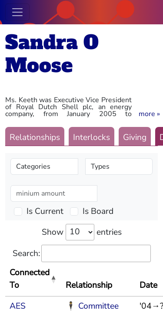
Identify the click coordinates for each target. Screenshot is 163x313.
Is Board (98, 211)
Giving (134, 137)
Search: (82, 254)
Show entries (82, 232)
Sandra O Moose (52, 54)
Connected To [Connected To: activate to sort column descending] (30, 279)
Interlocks (91, 137)
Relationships (35, 137)
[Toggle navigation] (17, 12)
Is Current (45, 211)
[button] (149, 113)
